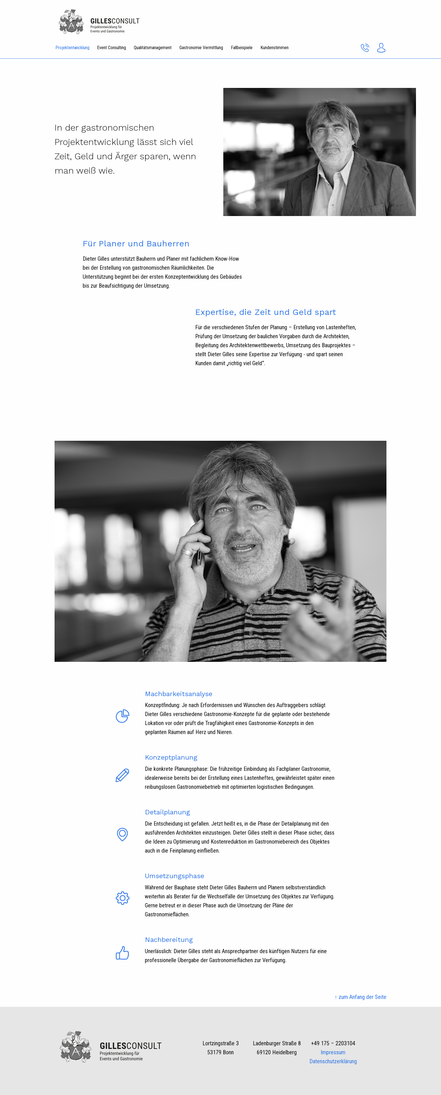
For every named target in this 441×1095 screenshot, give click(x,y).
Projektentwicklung (72, 48)
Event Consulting (111, 47)
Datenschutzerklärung (333, 1061)
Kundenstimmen (274, 47)
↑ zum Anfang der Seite (360, 997)
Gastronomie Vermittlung (201, 47)
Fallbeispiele (242, 47)
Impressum (333, 1052)
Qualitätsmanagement (153, 47)
